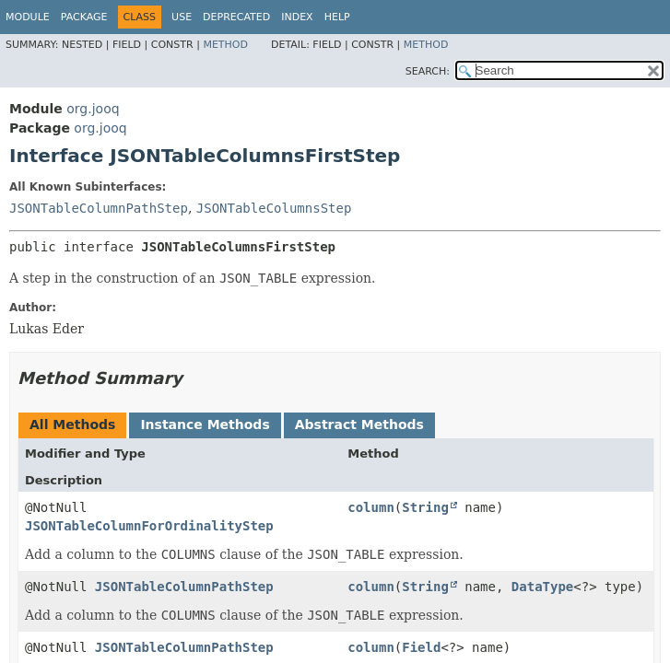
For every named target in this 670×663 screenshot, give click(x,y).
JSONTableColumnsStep (274, 208)
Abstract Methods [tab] (359, 424)
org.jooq (92, 108)
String (425, 507)
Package (84, 17)
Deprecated (236, 17)
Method (225, 45)
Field (421, 647)
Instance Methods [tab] (204, 424)
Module (28, 17)
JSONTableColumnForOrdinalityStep (149, 525)
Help (337, 17)
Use (181, 17)
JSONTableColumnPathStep (98, 208)
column (370, 507)
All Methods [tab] (72, 424)
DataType (542, 586)
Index (296, 17)
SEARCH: (428, 71)
